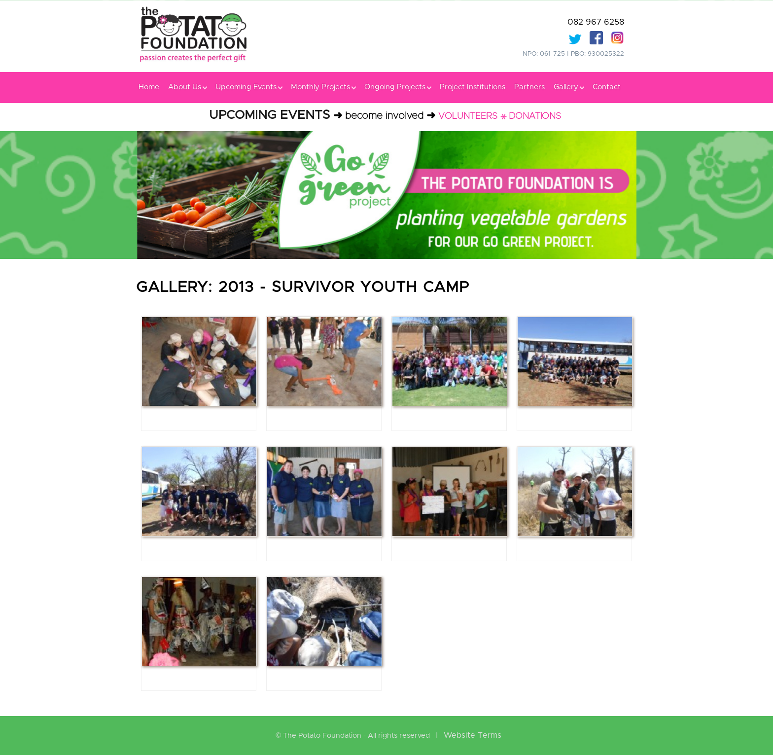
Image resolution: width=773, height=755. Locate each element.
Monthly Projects (323, 87)
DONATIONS (535, 116)
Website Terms (472, 735)
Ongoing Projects (397, 87)
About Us (187, 87)
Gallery (569, 87)
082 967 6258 (595, 22)
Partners (529, 87)
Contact (607, 87)
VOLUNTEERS (467, 116)
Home (149, 87)
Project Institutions (472, 87)
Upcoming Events (248, 87)
